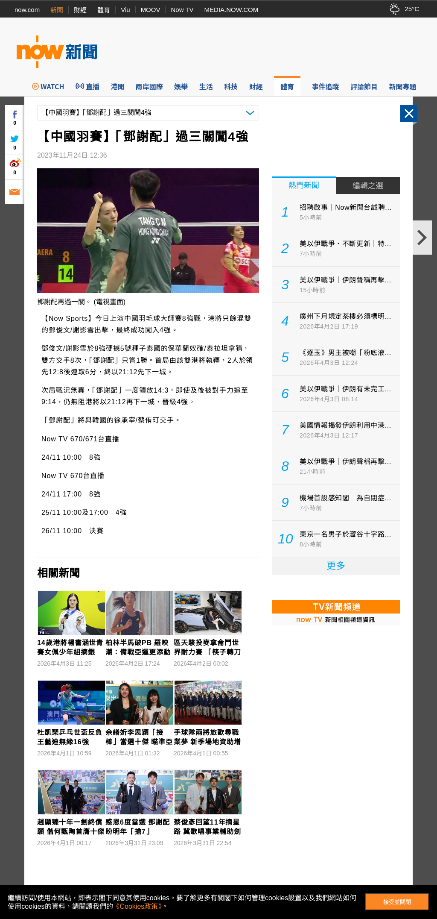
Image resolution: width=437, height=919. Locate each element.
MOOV (150, 9)
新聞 (56, 10)
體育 (103, 10)
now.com (27, 9)
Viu (125, 9)
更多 (335, 566)
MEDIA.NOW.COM (231, 9)
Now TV (182, 9)
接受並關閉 (397, 902)
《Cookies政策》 (137, 906)
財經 (80, 10)
